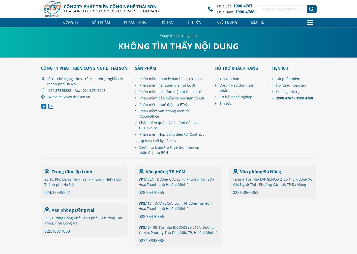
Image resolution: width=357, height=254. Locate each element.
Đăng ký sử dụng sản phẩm (237, 88)
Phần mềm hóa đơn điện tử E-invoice (170, 91)
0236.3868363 (245, 192)
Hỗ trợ (167, 22)
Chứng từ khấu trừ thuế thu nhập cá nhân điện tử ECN (169, 150)
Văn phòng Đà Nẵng (260, 171)
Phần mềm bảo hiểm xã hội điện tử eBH (173, 98)
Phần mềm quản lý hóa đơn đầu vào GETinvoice (169, 125)
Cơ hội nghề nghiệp (236, 97)
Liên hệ (257, 22)
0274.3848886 (151, 240)
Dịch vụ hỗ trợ (288, 91)
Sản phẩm (101, 22)
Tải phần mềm (288, 78)
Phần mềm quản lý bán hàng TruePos (171, 78)
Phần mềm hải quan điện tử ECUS (168, 85)
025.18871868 (57, 231)
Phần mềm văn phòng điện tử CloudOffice (164, 114)
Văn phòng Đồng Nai (73, 210)
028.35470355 (151, 192)
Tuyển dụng (226, 22)
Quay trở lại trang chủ (178, 35)
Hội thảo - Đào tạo (291, 85)
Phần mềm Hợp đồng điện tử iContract (172, 134)
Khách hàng (135, 22)
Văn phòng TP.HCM (165, 171)
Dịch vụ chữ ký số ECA (158, 140)
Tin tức (194, 22)
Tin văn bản (229, 78)
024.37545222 (57, 192)
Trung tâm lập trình (72, 171)
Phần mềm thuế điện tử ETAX (164, 104)
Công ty (70, 22)
